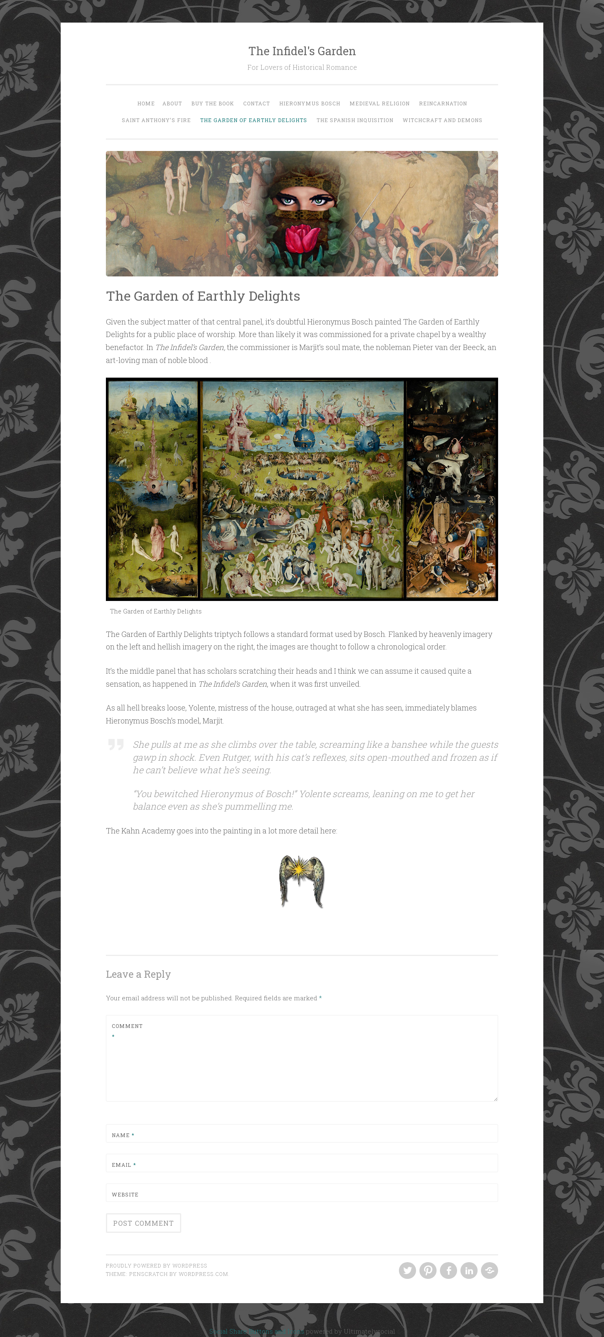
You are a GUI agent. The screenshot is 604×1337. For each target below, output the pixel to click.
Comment (127, 1031)
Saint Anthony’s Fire (156, 120)
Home (146, 103)
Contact (256, 103)
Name (123, 1135)
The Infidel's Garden (302, 50)
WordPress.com (203, 1274)
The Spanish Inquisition (354, 120)
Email (124, 1164)
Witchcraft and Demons (443, 120)
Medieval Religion (380, 103)
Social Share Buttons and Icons (256, 1331)
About (172, 103)
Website (125, 1194)
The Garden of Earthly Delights (253, 120)
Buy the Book (212, 103)
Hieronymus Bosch (309, 103)
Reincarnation (443, 103)
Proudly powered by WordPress (156, 1265)
